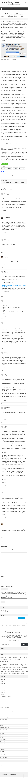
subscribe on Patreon (15, 628)
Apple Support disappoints (21, 182)
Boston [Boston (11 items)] (9, 657)
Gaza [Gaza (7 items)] (11, 665)
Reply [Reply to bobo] (2, 252)
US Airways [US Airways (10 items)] (11, 673)
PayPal (22, 631)
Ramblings (2, 749)
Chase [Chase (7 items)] (4, 659)
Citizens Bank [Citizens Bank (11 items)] (9, 659)
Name (2, 565)
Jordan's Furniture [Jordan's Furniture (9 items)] (7, 669)
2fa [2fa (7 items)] (0, 657)
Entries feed (2, 765)
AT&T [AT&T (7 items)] (6, 657)
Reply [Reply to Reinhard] (2, 519)
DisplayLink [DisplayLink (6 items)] (16, 664)
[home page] (3, 611)
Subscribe (24, 644)
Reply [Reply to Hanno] (2, 267)
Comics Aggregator (5, 696)
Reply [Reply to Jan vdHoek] (2, 370)
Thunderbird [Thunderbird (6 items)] (15, 671)
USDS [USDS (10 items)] (15, 673)
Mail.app (20, 175)
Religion (1, 751)
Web (2, 694)
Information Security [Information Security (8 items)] (16, 667)
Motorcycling (2, 739)
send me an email (4, 636)
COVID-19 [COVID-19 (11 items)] (7, 664)
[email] (6, 611)
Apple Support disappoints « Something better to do (14, 541)
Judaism (2, 753)
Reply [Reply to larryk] (2, 296)
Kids (1, 735)
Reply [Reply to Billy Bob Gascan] (2, 212)
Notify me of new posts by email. (7, 586)
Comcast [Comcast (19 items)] (10, 662)
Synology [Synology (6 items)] (10, 671)
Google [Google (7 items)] (18, 665)
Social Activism (2, 757)
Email (2, 571)
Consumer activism (3, 707)
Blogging (1, 679)
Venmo (24, 631)
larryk (5, 271)
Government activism (3, 727)
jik (4, 523)
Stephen (5, 426)
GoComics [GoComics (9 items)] (14, 665)
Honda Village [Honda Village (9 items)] (8, 667)
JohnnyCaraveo (7, 217)
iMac (14, 175)
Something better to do (14, 2)
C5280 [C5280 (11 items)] (1, 659)
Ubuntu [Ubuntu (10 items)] (7, 673)
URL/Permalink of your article (6, 597)
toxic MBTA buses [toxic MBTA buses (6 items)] (20, 671)
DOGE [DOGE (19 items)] (20, 664)
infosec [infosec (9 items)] (21, 667)
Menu (14, 9)
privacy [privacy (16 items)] (2, 671)
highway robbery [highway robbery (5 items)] (2, 667)
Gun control (3, 747)
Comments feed (3, 767)
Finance (1, 725)
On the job (2, 741)
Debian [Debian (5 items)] (13, 664)
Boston (1, 681)
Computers (7, 175)
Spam (2, 692)
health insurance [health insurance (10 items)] (24, 665)
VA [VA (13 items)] (17, 673)
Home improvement (3, 729)
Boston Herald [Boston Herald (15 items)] (23, 657)
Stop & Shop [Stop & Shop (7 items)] (7, 671)
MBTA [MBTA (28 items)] (24, 669)
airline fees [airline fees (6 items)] (3, 657)
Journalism (2, 733)
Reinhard (5, 492)
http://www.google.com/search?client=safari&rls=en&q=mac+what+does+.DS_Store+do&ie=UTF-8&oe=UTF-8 (14, 285)
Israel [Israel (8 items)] (24, 667)
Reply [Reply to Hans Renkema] (2, 422)
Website (2, 576)
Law (0, 737)
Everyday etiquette (3, 719)
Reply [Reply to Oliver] (2, 403)
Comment (3, 551)
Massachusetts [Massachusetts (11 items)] (18, 669)
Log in (1, 763)
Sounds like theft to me (6, 182)
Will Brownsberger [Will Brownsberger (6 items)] (21, 673)
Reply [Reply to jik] (2, 537)
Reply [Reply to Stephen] (2, 487)
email (10, 175)
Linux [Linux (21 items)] (12, 669)
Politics (1, 743)
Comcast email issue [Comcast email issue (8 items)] (17, 662)
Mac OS (17, 175)
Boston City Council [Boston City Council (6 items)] (15, 657)
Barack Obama (3, 745)
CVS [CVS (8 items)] (11, 664)
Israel (2, 754)
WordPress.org (2, 769)
